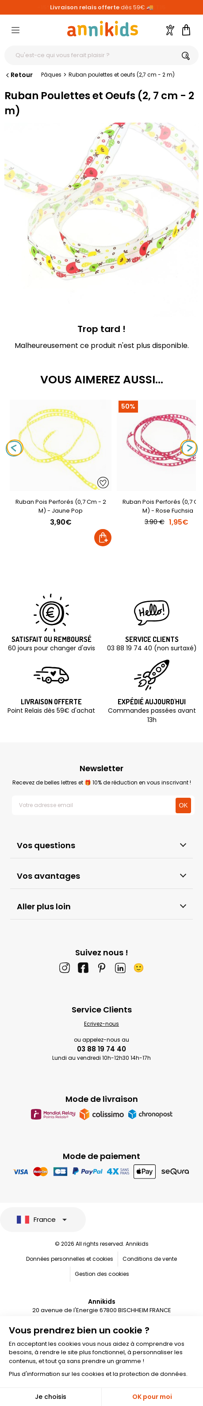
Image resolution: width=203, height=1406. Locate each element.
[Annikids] (102, 28)
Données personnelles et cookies (69, 1259)
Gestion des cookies (102, 1274)
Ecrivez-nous (101, 1023)
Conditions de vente (150, 1259)
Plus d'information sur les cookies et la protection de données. (98, 1374)
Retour (18, 74)
